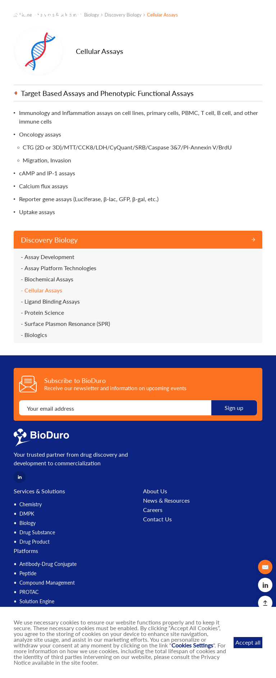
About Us (155, 491)
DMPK (26, 514)
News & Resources (166, 500)
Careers (152, 510)
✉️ (265, 566)
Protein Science (44, 312)
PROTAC (28, 592)
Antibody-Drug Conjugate (48, 564)
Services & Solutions (39, 491)
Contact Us (157, 519)
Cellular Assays (43, 290)
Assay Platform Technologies (60, 268)
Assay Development (49, 257)
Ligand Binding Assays (52, 301)
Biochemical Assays (48, 279)
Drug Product (34, 542)
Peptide (27, 573)
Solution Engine (36, 601)
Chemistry (30, 504)
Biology (27, 523)
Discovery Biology (49, 239)
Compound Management (47, 583)
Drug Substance (37, 532)
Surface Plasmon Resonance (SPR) (67, 324)
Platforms (26, 550)
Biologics (35, 335)
